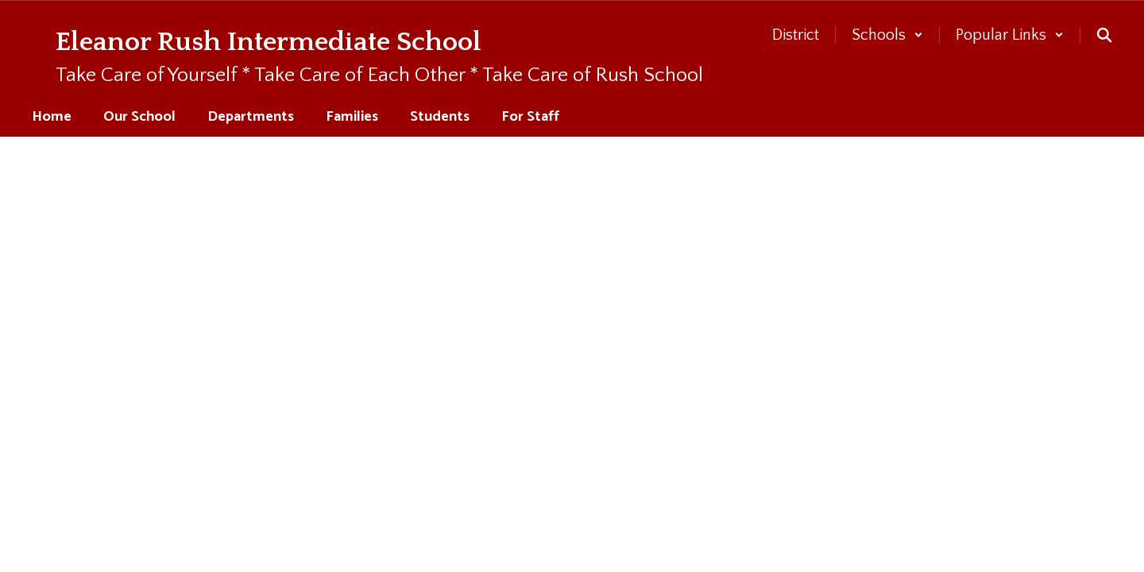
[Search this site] (1104, 35)
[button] (887, 35)
